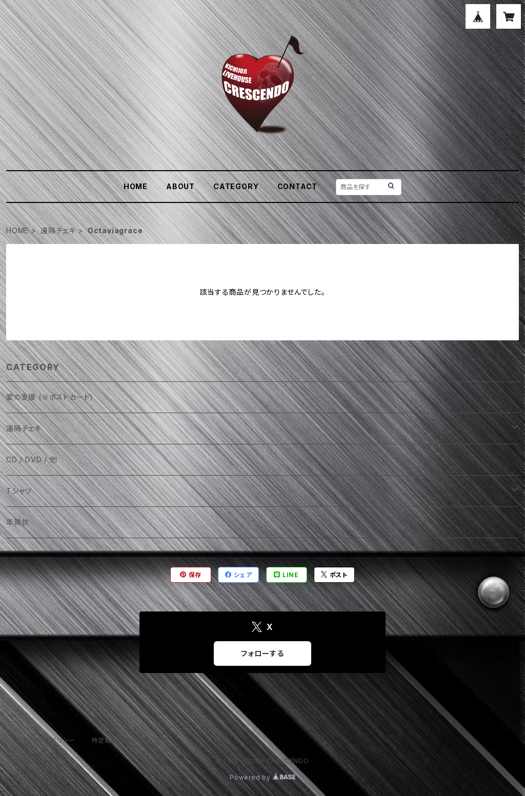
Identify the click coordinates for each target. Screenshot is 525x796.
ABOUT (180, 186)
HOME (136, 186)
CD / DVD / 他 (31, 459)
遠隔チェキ (58, 230)
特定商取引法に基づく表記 (129, 740)
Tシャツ (19, 490)
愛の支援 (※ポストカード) (49, 397)
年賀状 (17, 522)
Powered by (262, 777)
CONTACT (297, 186)
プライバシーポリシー (44, 740)
